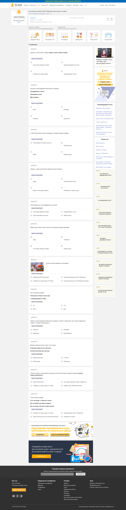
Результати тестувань (47, 28)
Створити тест (41, 456)
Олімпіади (67, 495)
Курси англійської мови (71, 499)
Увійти (19, 22)
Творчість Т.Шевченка (102, 153)
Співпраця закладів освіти (19, 485)
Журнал (26, 5)
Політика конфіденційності (107, 506)
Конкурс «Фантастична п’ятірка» (99, 487)
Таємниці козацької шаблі (103, 108)
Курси (39, 489)
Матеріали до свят (95, 485)
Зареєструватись (19, 17)
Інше (82, 5)
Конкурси (69, 5)
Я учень (102, 5)
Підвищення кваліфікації (57, 5)
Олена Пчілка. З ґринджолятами (104, 118)
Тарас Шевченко (100, 143)
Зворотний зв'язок (19, 490)
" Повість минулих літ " (102, 122)
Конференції (41, 487)
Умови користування (94, 506)
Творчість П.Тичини (101, 150)
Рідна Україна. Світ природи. (103, 167)
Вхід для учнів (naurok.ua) (97, 483)
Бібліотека (33, 5)
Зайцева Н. (33, 17)
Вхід (106, 5)
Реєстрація (112, 5)
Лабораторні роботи (70, 489)
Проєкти (66, 491)
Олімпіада (76, 5)
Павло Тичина (99, 146)
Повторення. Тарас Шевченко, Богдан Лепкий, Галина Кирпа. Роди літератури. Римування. (104, 113)
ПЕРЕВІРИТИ (80, 474)
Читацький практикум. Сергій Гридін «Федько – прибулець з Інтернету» (104, 127)
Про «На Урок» (16, 483)
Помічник (44, 5)
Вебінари (40, 485)
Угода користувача (83, 506)
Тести (38, 5)
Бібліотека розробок (70, 485)
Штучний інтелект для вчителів (73, 497)
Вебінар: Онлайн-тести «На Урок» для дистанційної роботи (104, 61)
